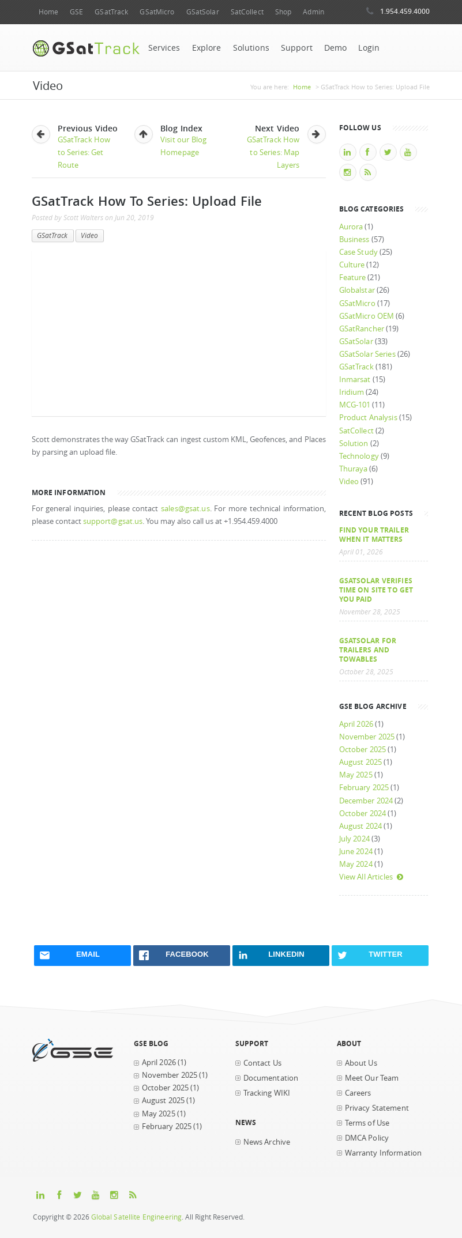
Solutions (251, 48)
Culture (352, 265)
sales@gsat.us (185, 509)
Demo (335, 48)
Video (90, 235)
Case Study (358, 252)
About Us (361, 1063)
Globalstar (357, 290)
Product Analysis (368, 417)
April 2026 (356, 724)
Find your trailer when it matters (374, 534)
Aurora (351, 227)
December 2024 (366, 801)
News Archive (267, 1142)
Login (369, 48)
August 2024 (360, 826)
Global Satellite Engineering (136, 1217)
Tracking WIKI (267, 1093)
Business (354, 239)
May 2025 (356, 775)
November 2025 (367, 737)
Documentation (271, 1078)
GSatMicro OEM (367, 316)
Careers (358, 1093)
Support (297, 48)
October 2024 (362, 813)
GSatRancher (361, 329)
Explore (206, 48)
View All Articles (371, 877)
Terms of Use (367, 1123)
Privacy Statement (377, 1108)
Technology (359, 456)
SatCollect (247, 11)
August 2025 (360, 762)
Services (164, 48)
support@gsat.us (113, 521)
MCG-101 (355, 405)
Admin (313, 11)
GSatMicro (157, 11)
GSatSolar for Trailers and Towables (368, 649)
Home (48, 11)
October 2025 (362, 749)
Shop (283, 11)
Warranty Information (383, 1153)
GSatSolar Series (367, 354)
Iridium (352, 392)
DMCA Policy (367, 1138)
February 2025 (364, 787)
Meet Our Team (372, 1078)
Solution (354, 443)
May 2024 (356, 864)
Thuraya (353, 469)
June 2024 (356, 851)
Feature (352, 277)
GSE (76, 11)
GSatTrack (111, 11)
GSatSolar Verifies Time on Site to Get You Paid (376, 589)
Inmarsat (355, 379)
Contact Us (262, 1063)
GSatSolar (202, 11)
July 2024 (354, 839)
